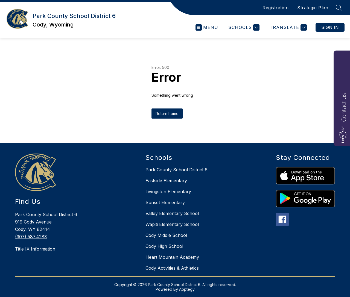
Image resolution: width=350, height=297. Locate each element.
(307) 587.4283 (31, 236)
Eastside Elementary (166, 180)
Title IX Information (35, 249)
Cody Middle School (166, 235)
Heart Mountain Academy (172, 257)
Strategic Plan (312, 7)
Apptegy (187, 289)
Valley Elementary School (172, 213)
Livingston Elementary (168, 191)
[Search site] (339, 7)
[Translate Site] (287, 27)
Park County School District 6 (176, 169)
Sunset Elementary (165, 202)
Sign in (330, 27)
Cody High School (164, 246)
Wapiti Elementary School (172, 224)
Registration (275, 7)
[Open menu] (207, 27)
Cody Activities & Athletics (172, 268)
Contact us (343, 107)
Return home (167, 113)
